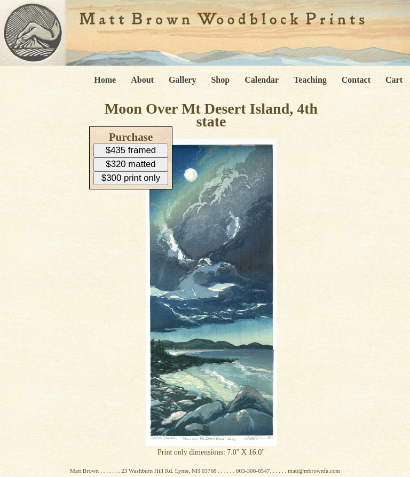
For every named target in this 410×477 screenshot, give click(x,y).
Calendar (262, 79)
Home (105, 79)
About (142, 79)
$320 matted (130, 164)
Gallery (182, 79)
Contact (356, 79)
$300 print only (130, 178)
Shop (220, 79)
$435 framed (131, 150)
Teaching (310, 79)
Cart (394, 79)
